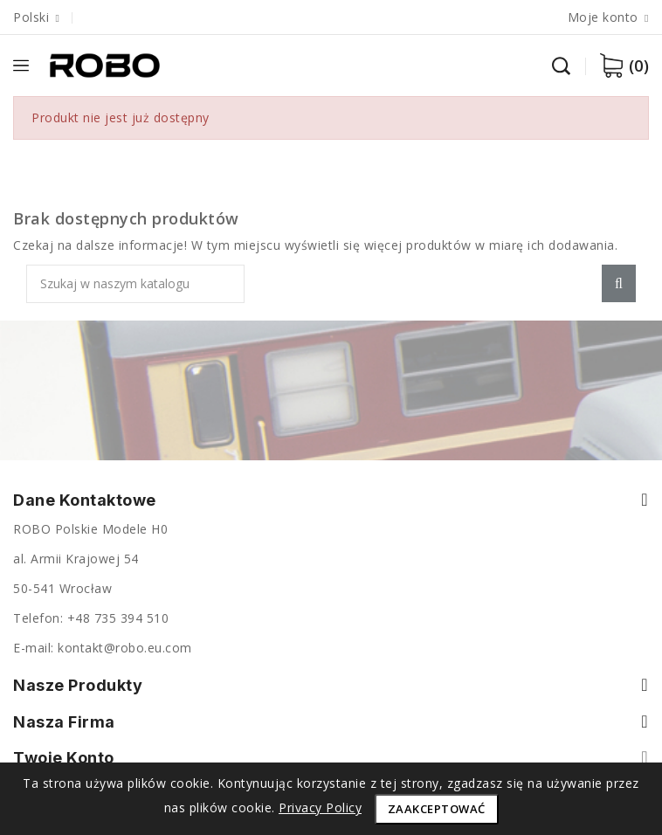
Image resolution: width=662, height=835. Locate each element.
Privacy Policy (320, 807)
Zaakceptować (437, 809)
